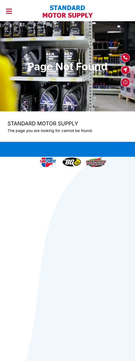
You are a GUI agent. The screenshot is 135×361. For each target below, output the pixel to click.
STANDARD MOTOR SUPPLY (42, 123)
